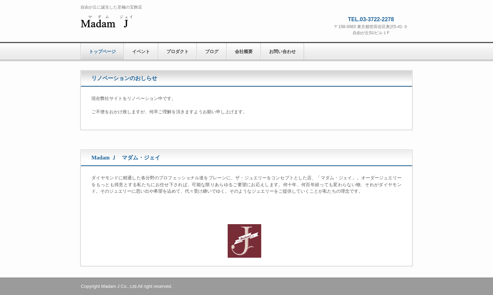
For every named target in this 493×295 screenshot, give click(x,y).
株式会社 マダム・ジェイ (135, 22)
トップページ (102, 51)
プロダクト (177, 51)
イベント (141, 51)
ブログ (211, 51)
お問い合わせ (282, 51)
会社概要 (244, 51)
